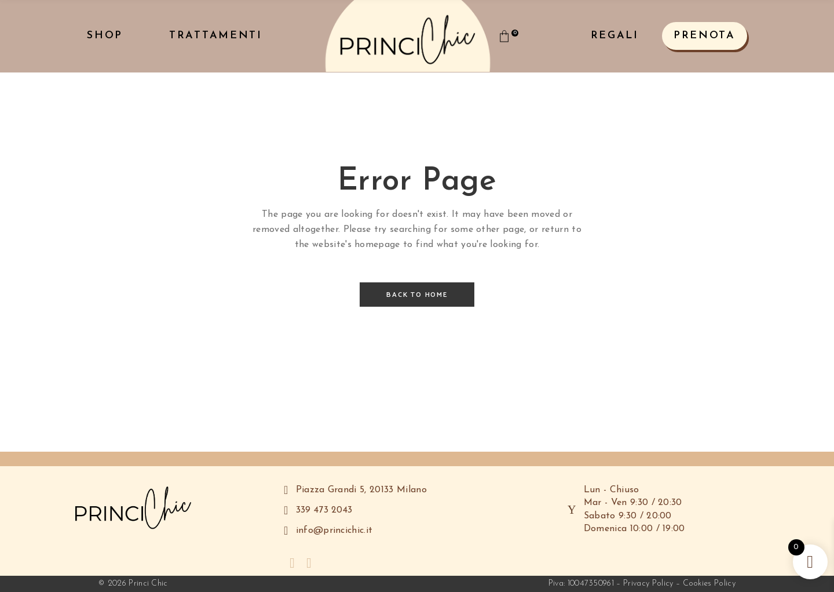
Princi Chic (148, 583)
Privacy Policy (648, 583)
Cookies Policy (709, 583)
